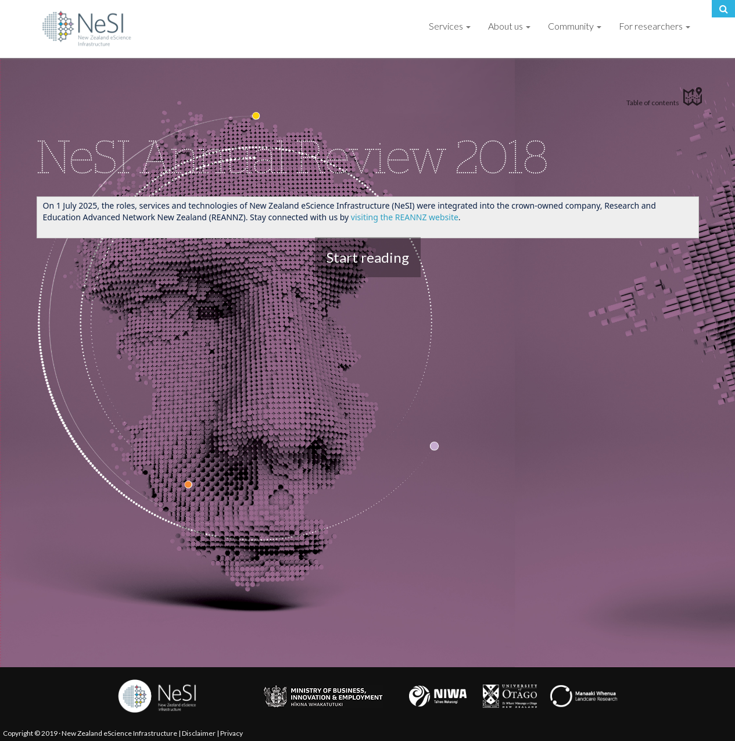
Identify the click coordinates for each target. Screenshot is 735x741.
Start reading (368, 257)
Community (574, 25)
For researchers (654, 25)
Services (450, 25)
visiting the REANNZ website (404, 217)
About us (509, 25)
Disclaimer (199, 733)
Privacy (231, 733)
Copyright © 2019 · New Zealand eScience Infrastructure (90, 733)
